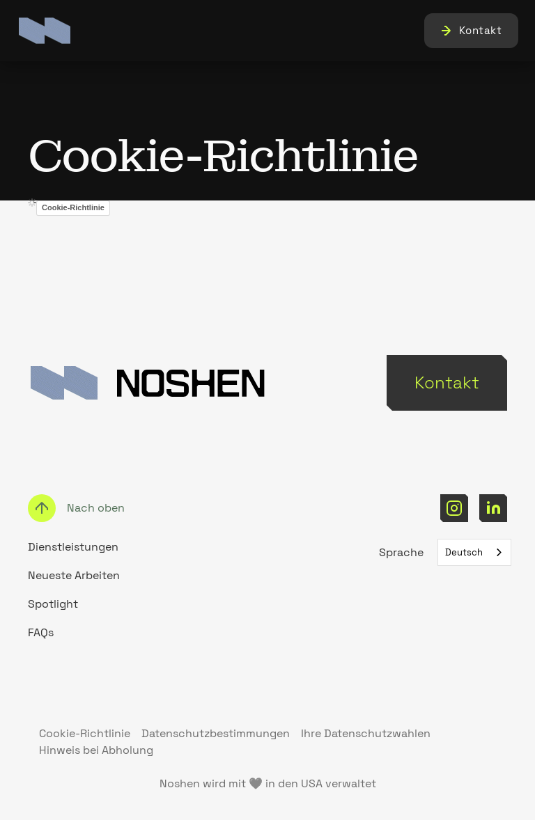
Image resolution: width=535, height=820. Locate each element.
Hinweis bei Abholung (96, 750)
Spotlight (53, 604)
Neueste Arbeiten (74, 575)
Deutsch (464, 552)
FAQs (41, 632)
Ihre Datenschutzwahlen (366, 733)
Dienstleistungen (73, 546)
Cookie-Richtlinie (73, 207)
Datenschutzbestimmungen (215, 733)
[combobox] (474, 552)
